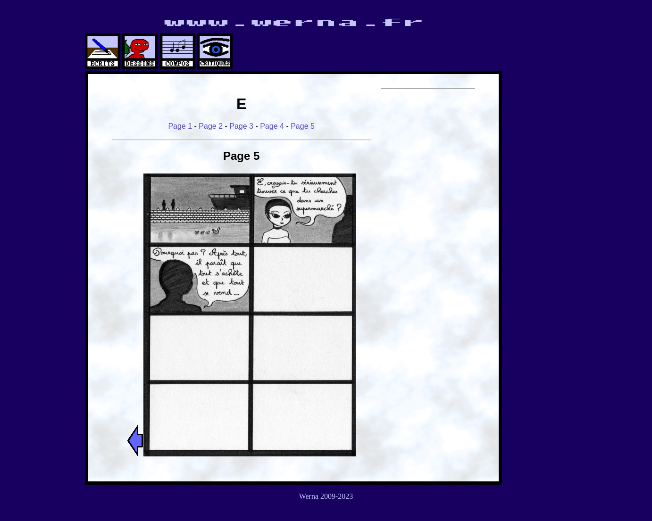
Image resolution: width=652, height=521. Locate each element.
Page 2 (211, 126)
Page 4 (272, 126)
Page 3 (241, 126)
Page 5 (303, 126)
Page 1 (180, 126)
